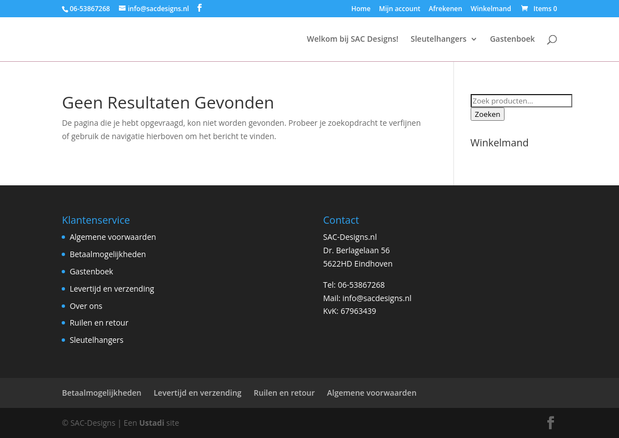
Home (361, 9)
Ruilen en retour (98, 322)
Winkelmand (491, 9)
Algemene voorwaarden (112, 237)
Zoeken (488, 114)
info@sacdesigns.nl (376, 298)
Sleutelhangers (439, 39)
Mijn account (400, 9)
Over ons (85, 306)
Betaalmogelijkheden (107, 254)
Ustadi (151, 422)
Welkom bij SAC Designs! (352, 39)
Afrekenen (445, 9)
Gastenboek (512, 39)
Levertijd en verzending (111, 288)
